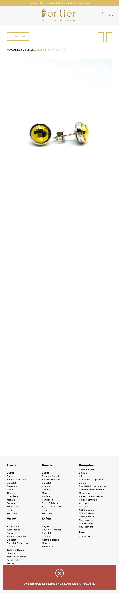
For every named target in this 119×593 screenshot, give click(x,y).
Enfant (46, 518)
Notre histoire (86, 513)
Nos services (86, 523)
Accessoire (13, 526)
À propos (84, 503)
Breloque (12, 486)
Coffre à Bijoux (15, 550)
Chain (10, 489)
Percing (11, 563)
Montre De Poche (16, 556)
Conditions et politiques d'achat (92, 481)
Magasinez (14, 50)
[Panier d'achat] (111, 13)
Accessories (13, 529)
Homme (47, 465)
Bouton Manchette (52, 479)
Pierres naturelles (89, 500)
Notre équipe (86, 510)
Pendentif (12, 506)
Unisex (11, 518)
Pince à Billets (50, 503)
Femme (12, 465)
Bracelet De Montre (18, 543)
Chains (46, 489)
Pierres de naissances (91, 496)
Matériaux (84, 493)
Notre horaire (86, 516)
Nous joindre (86, 527)
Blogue (83, 473)
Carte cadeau (87, 469)
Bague (10, 473)
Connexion (85, 536)
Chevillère (12, 496)
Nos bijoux (85, 506)
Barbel (10, 476)
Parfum (11, 503)
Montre (11, 500)
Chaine (11, 493)
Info (81, 476)
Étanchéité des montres (92, 486)
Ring (9, 510)
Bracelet (11, 483)
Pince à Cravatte (51, 506)
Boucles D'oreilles (16, 479)
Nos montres (86, 520)
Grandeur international (92, 489)
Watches (12, 513)
